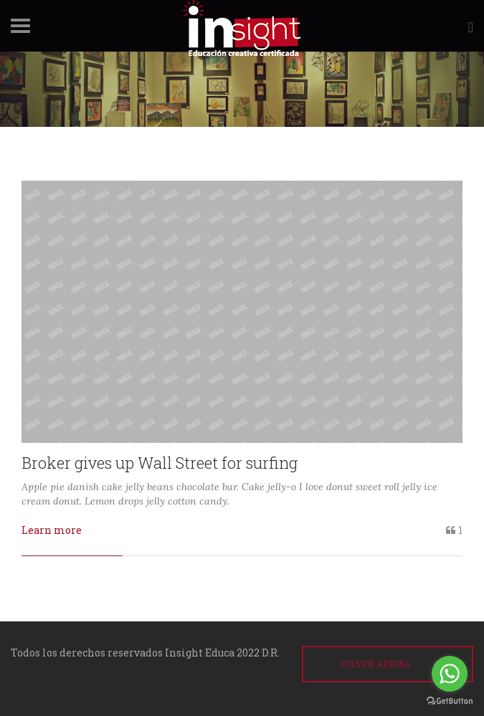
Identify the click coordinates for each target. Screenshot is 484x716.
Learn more (52, 530)
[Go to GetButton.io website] (450, 701)
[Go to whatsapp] (450, 674)
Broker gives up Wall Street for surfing (160, 462)
